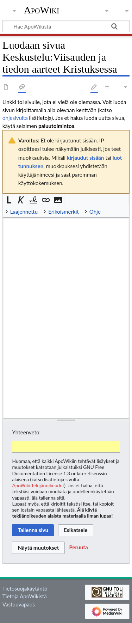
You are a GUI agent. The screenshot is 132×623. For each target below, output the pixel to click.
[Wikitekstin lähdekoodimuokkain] (66, 318)
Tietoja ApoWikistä (24, 596)
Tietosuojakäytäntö (25, 588)
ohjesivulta (15, 118)
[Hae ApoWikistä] (66, 26)
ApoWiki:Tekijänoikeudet (38, 485)
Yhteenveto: (26, 432)
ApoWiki (41, 10)
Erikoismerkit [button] (63, 211)
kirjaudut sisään (85, 157)
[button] (9, 200)
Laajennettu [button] (24, 211)
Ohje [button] (95, 211)
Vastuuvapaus (18, 604)
